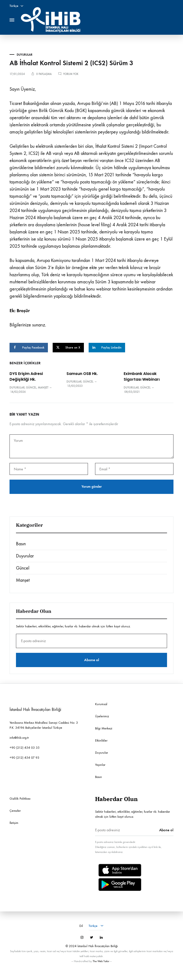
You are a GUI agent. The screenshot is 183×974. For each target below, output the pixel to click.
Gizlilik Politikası (20, 799)
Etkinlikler (101, 740)
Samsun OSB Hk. (82, 373)
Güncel (31, 387)
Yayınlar (100, 765)
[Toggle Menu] (12, 20)
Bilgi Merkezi (103, 728)
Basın (21, 543)
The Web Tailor (101, 961)
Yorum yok (70, 74)
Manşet (43, 387)
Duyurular (24, 54)
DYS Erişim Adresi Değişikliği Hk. (26, 376)
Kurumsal (101, 704)
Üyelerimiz (102, 716)
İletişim (14, 823)
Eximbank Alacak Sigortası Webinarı (142, 376)
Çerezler (15, 811)
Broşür (23, 310)
